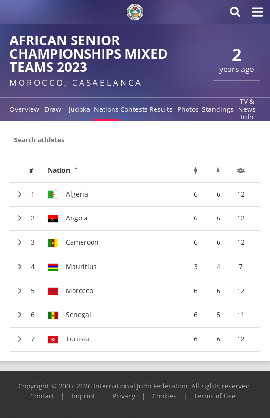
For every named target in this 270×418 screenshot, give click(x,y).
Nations (106, 109)
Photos (188, 109)
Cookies (164, 395)
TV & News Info (247, 109)
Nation (63, 170)
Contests (134, 109)
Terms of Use (215, 395)
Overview (24, 109)
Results (161, 109)
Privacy (124, 395)
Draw (52, 109)
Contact (42, 395)
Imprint (83, 395)
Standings (218, 109)
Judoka (79, 109)
